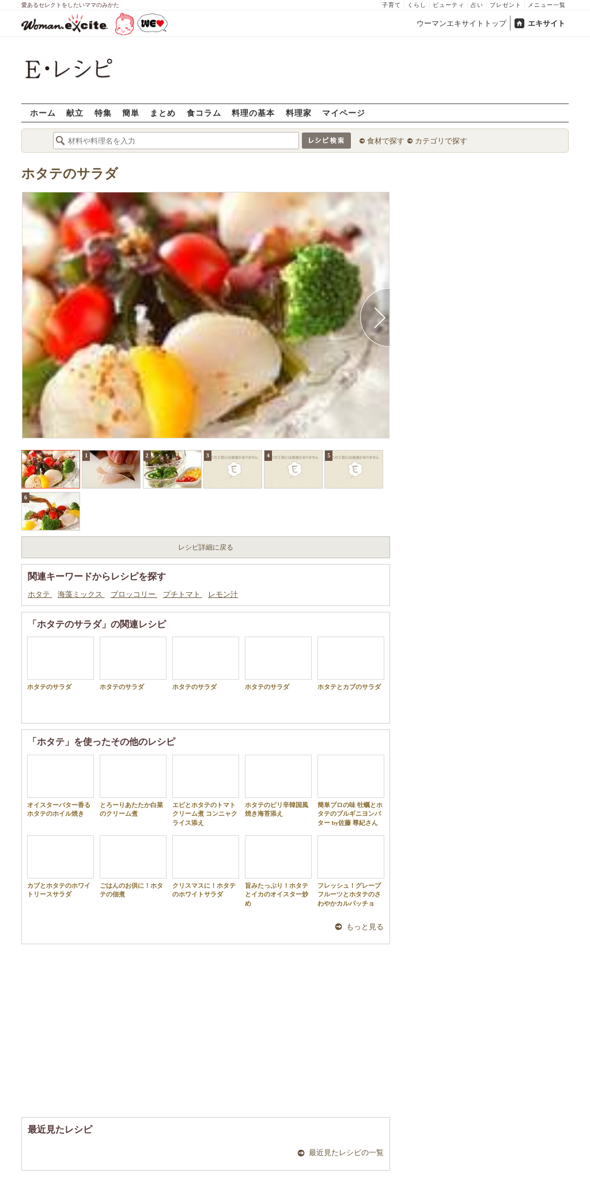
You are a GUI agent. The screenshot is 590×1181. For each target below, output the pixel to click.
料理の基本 (253, 112)
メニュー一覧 (547, 5)
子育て (391, 5)
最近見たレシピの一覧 (346, 1152)
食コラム (204, 112)
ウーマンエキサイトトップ (461, 23)
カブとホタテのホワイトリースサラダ (60, 866)
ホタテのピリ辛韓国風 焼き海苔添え (280, 786)
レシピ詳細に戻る (205, 547)
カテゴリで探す (441, 141)
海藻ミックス (81, 594)
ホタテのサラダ (69, 173)
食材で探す (385, 141)
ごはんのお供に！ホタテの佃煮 (133, 866)
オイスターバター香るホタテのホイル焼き (60, 786)
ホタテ (40, 594)
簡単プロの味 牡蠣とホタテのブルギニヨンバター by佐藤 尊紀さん (350, 790)
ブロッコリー (134, 594)
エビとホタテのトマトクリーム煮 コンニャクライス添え (205, 790)
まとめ (163, 112)
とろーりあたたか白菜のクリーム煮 (133, 786)
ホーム (43, 112)
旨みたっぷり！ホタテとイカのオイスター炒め (278, 871)
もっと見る (365, 926)
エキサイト (546, 23)
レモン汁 (223, 594)
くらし (416, 5)
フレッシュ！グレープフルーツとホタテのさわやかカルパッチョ (350, 871)
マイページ (343, 112)
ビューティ (448, 5)
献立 (75, 112)
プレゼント (505, 5)
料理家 (299, 112)
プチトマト (182, 594)
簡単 (130, 112)
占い (477, 5)
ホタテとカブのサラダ (350, 663)
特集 (103, 112)
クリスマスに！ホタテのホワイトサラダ (205, 866)
